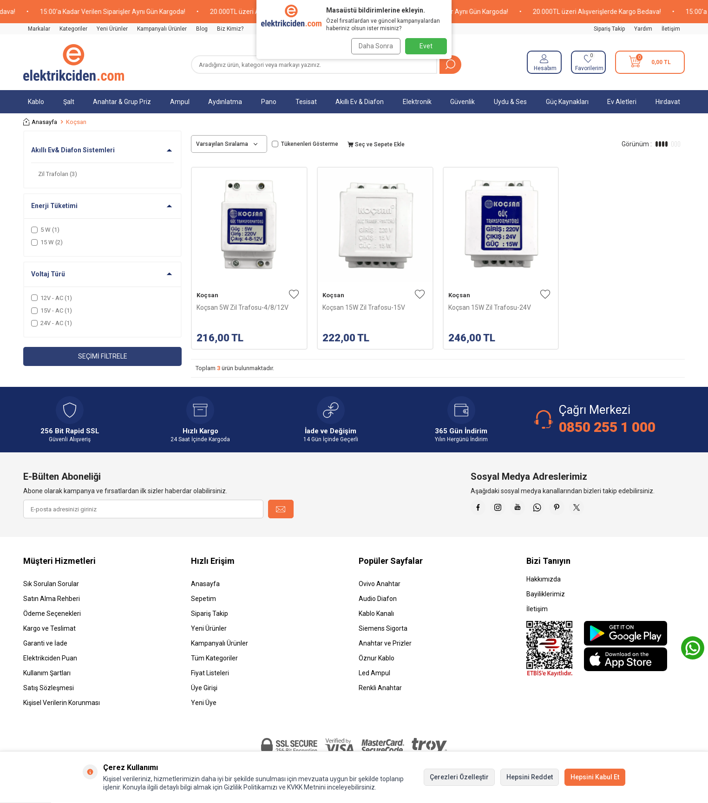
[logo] (73, 62)
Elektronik (417, 101)
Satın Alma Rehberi (51, 598)
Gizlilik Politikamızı (250, 787)
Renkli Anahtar (380, 688)
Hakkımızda (543, 579)
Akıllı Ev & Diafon (359, 101)
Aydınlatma (225, 101)
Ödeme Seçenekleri (52, 613)
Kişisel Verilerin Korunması (61, 702)
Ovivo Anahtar (379, 584)
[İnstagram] (503, 509)
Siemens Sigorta (383, 628)
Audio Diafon (378, 598)
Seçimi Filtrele (102, 356)
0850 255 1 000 (607, 427)
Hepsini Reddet (529, 777)
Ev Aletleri (621, 101)
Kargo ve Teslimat (49, 628)
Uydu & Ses (510, 101)
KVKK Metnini (306, 787)
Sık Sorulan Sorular (51, 584)
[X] (596, 509)
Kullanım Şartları (47, 673)
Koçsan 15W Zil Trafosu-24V (489, 307)
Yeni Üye (203, 702)
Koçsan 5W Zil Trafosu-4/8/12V (242, 307)
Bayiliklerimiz (545, 594)
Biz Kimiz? (230, 29)
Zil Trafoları (57, 174)
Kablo (36, 101)
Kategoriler (73, 29)
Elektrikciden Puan (50, 658)
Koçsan (207, 295)
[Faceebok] (480, 509)
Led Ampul (374, 673)
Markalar (39, 29)
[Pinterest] (573, 509)
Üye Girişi (204, 688)
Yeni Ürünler (112, 29)
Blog (202, 29)
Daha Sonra (373, 46)
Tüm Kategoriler (214, 658)
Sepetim (203, 598)
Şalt (68, 101)
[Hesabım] (544, 62)
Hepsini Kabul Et (594, 777)
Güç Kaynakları (567, 101)
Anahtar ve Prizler (385, 643)
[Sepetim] (650, 62)
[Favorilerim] (588, 62)
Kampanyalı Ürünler (162, 29)
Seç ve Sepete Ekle (376, 144)
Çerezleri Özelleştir (459, 777)
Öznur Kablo (376, 658)
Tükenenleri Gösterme (305, 144)
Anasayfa (40, 122)
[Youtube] (526, 509)
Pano (268, 101)
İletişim (671, 29)
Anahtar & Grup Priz (122, 101)
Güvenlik (462, 101)
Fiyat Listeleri (210, 673)
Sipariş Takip (609, 29)
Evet (426, 46)
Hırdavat (668, 101)
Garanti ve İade (45, 643)
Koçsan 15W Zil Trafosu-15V (363, 307)
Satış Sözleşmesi (48, 688)
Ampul (180, 101)
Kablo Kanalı (376, 613)
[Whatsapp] (549, 509)
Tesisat (306, 101)
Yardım (643, 29)
